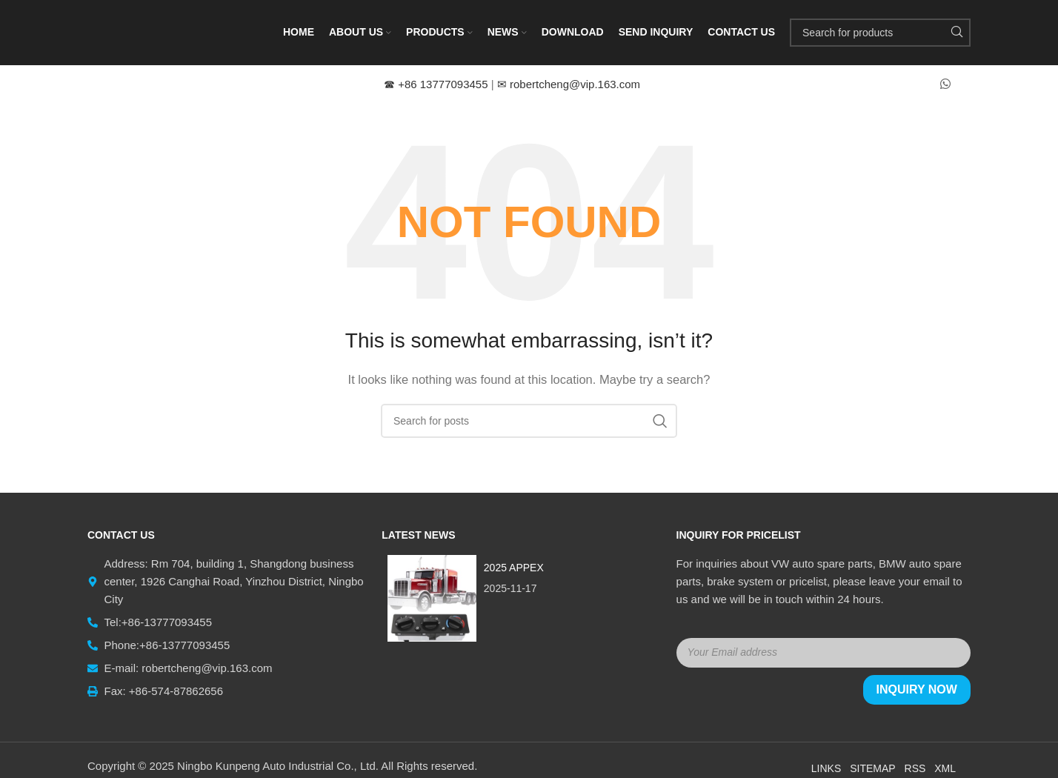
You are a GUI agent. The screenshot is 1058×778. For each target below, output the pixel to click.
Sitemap (872, 770)
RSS (915, 770)
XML (945, 770)
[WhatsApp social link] (946, 85)
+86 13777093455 (437, 85)
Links (826, 770)
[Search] (880, 33)
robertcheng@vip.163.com (568, 85)
